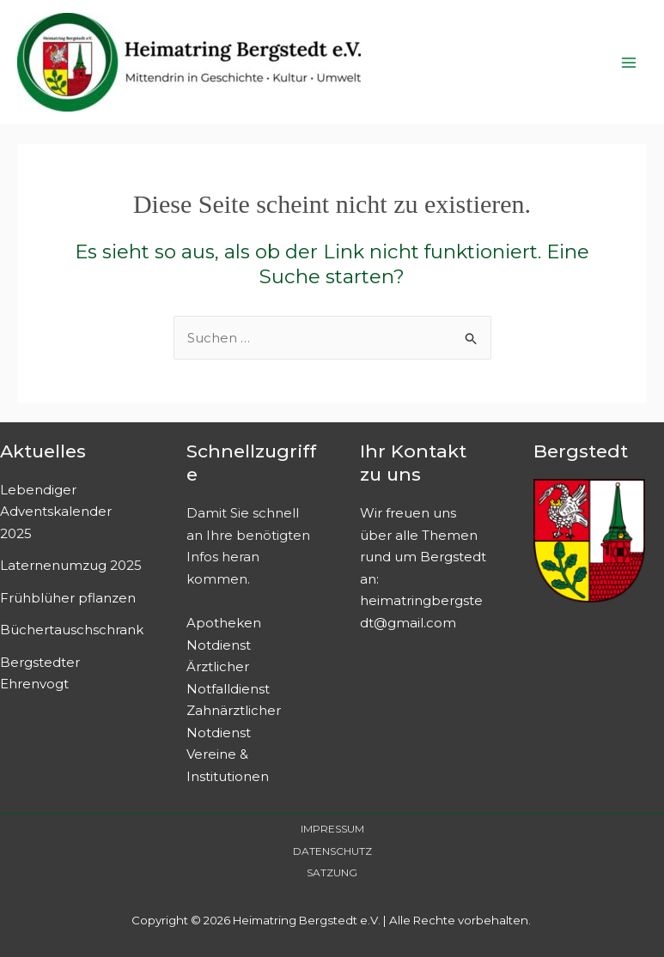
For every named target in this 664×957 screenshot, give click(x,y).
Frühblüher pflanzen (68, 598)
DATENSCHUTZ (332, 851)
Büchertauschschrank (71, 629)
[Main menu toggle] (629, 62)
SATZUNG (332, 872)
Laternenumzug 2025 (71, 565)
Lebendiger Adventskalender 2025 (56, 512)
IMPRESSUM (332, 828)
